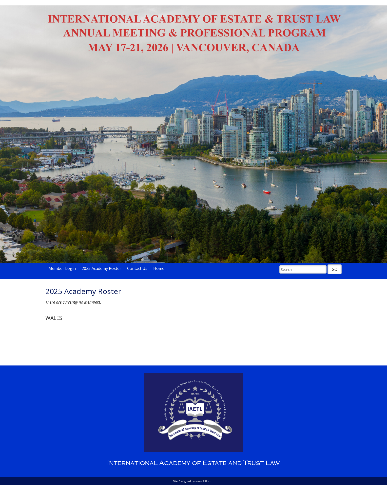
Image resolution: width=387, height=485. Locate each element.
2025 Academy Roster (101, 268)
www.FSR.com (204, 481)
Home (158, 268)
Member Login (62, 268)
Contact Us (137, 268)
